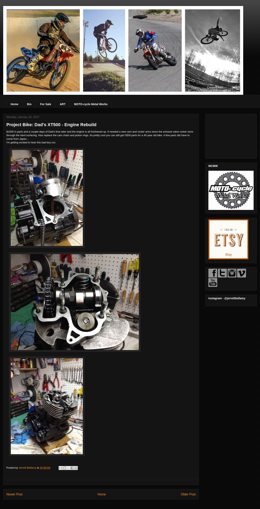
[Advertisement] (231, 135)
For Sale (45, 104)
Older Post (188, 494)
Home (14, 104)
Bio (29, 104)
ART (63, 104)
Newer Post (14, 494)
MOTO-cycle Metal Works (91, 104)
